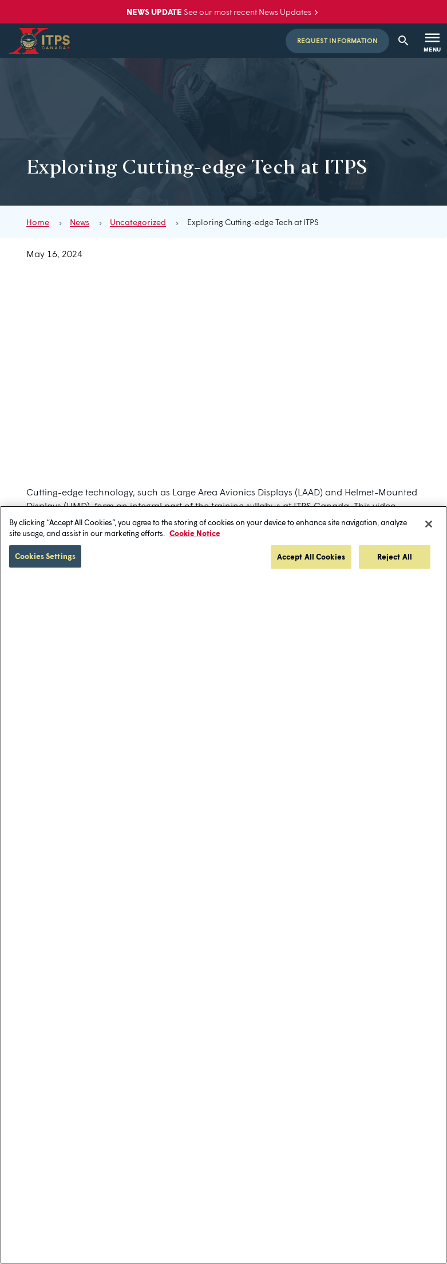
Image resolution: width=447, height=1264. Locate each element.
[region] (223, 885)
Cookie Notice (194, 533)
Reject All (394, 556)
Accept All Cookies (311, 556)
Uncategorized (138, 222)
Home (37, 222)
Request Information (337, 40)
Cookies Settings (45, 556)
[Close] (428, 524)
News (79, 222)
